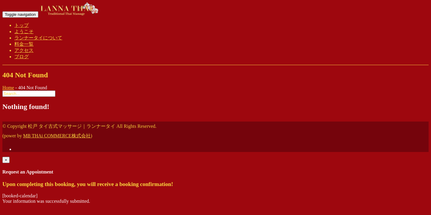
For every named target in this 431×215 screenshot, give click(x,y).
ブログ (21, 56)
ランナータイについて (38, 37)
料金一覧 (24, 44)
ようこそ (24, 31)
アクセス (24, 50)
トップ (21, 25)
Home (8, 87)
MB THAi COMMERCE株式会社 (57, 135)
